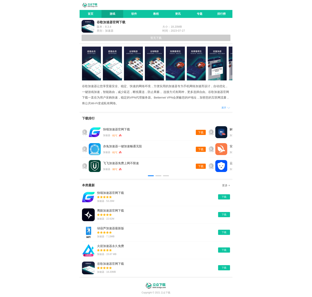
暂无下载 (156, 37)
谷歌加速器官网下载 (110, 263)
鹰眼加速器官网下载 (110, 210)
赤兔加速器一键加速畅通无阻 (122, 146)
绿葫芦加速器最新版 (110, 228)
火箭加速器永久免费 (110, 246)
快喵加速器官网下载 (116, 129)
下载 (201, 132)
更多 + (226, 185)
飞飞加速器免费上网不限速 (121, 163)
